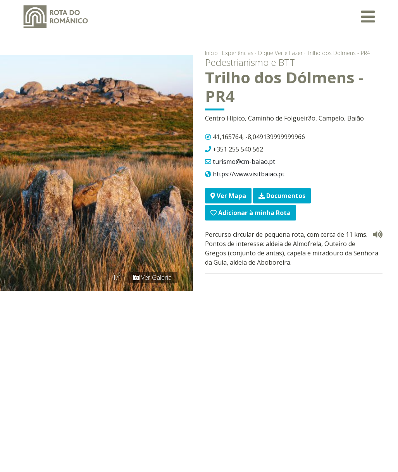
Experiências (237, 53)
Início (211, 53)
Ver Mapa (228, 195)
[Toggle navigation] (368, 16)
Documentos (281, 195)
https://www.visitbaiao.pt (248, 174)
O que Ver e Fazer (280, 53)
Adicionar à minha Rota (250, 212)
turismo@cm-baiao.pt (244, 161)
